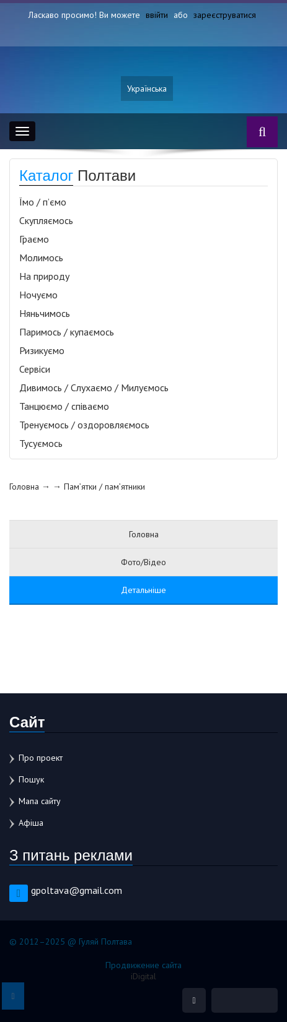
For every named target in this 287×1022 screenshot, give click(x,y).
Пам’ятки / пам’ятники (104, 486)
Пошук (31, 779)
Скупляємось (46, 220)
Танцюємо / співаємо (64, 406)
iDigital (143, 976)
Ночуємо (38, 294)
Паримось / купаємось (66, 332)
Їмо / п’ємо (42, 202)
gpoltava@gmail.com (76, 890)
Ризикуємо (41, 350)
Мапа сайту (40, 801)
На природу (44, 276)
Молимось (41, 257)
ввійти (157, 14)
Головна (24, 486)
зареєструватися (224, 14)
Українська (147, 88)
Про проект (41, 757)
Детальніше (143, 589)
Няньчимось (44, 313)
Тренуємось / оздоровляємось (84, 424)
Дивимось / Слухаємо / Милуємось (94, 387)
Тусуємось (41, 443)
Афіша (31, 822)
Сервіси (34, 369)
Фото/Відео (143, 562)
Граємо (34, 239)
